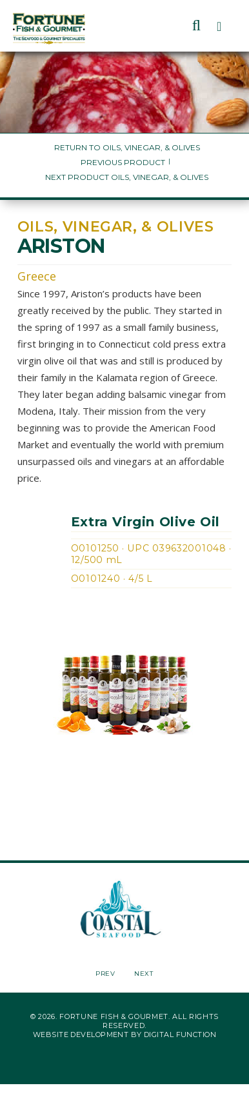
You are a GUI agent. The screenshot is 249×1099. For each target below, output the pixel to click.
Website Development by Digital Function (124, 1034)
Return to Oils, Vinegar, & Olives (127, 147)
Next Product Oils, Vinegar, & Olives (126, 177)
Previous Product (123, 162)
